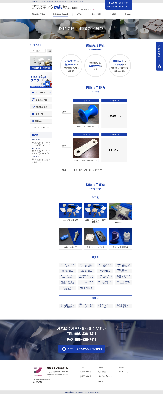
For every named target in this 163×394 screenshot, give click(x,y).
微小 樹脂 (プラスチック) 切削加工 (67, 306)
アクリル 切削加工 (86, 282)
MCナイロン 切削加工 (67, 265)
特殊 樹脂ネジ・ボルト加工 (123, 306)
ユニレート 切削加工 (104, 265)
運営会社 (128, 14)
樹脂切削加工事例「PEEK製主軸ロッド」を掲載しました (41, 160)
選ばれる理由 (96, 14)
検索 (49, 51)
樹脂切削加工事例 (38, 14)
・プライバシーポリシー (40, 127)
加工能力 (80, 14)
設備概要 (113, 14)
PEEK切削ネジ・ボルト (123, 271)
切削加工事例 (41, 100)
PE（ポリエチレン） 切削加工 (86, 265)
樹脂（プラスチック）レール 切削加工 (86, 306)
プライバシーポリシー (125, 372)
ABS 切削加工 (86, 271)
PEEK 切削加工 (86, 288)
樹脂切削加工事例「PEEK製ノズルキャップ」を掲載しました (41, 144)
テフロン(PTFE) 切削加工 (67, 288)
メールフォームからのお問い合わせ (85, 349)
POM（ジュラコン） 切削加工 (123, 265)
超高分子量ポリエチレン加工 (124, 276)
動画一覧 (39, 114)
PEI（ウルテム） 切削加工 (105, 282)
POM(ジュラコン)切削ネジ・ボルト (105, 276)
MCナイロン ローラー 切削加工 (67, 276)
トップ (82, 367)
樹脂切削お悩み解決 (60, 14)
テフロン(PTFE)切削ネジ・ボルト (86, 276)
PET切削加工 (67, 271)
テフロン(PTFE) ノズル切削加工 (123, 282)
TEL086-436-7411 (119, 3)
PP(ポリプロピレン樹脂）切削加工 (67, 282)
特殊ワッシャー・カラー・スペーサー (105, 306)
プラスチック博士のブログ (105, 376)
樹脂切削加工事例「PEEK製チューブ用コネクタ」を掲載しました (41, 152)
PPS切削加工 (104, 271)
